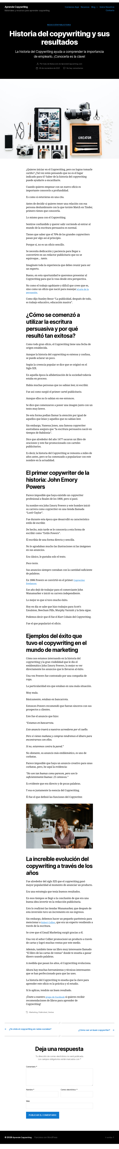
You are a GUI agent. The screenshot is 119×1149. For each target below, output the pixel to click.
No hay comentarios (75, 69)
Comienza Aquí (72, 7)
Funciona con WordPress (48, 1142)
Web (28, 1106)
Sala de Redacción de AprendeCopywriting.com (62, 65)
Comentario (31, 1072)
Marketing (33, 1014)
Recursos (85, 7)
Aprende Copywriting (18, 7)
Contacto (110, 10)
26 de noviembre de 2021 (49, 69)
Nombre (30, 1095)
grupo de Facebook (56, 999)
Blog (93, 7)
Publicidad (43, 1014)
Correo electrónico (69, 1095)
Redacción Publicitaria (59, 26)
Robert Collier (49, 924)
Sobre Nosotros (107, 7)
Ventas (51, 1014)
